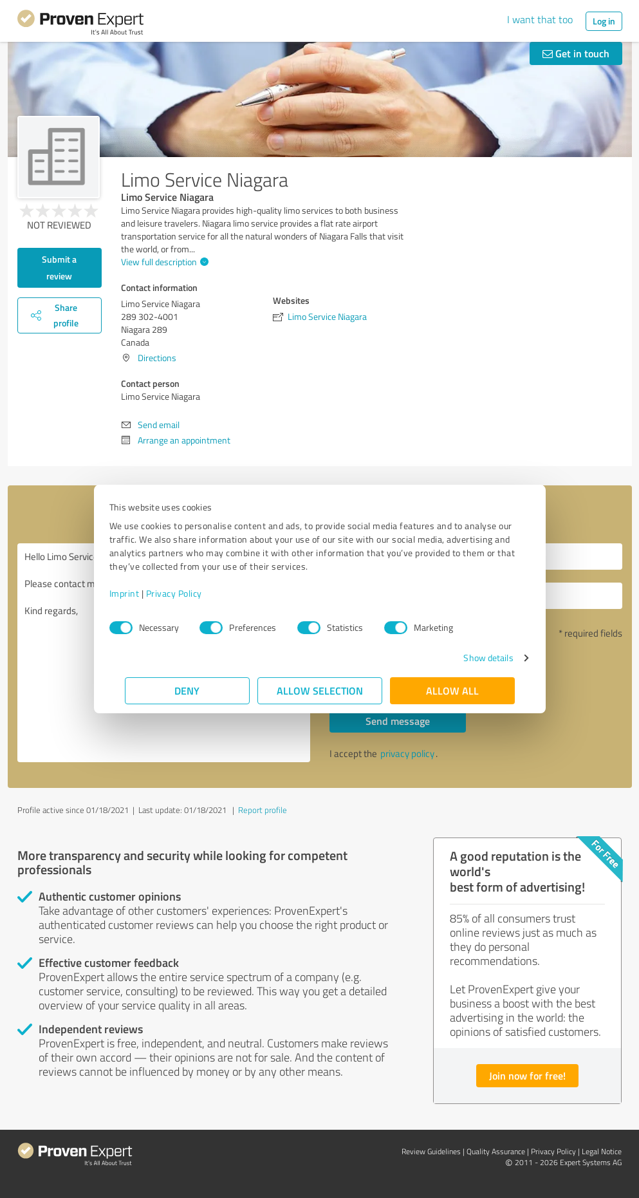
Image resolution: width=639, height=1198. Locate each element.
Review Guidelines (431, 1151)
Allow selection (320, 690)
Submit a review (59, 267)
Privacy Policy (190, 593)
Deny (186, 690)
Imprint (140, 593)
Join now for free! (527, 1075)
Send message (398, 720)
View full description (163, 262)
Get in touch (575, 53)
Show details (472, 657)
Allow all (452, 690)
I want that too (540, 19)
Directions (157, 357)
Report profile (262, 810)
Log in (604, 21)
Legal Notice (602, 1151)
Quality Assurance (496, 1151)
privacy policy (407, 753)
